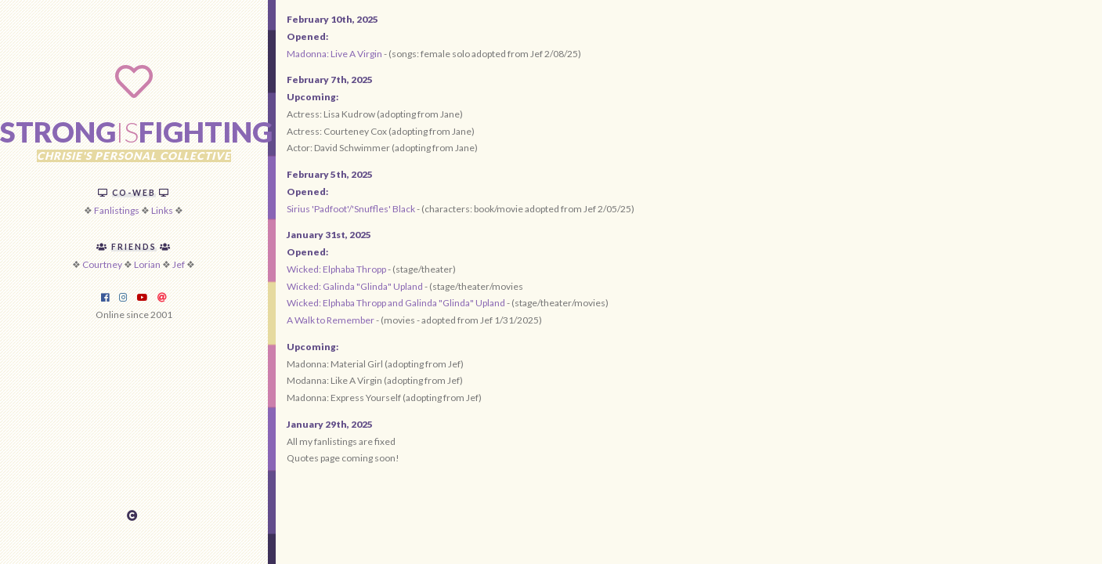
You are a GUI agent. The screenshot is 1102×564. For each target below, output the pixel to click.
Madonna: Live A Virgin (334, 54)
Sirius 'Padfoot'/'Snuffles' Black (352, 209)
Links (162, 210)
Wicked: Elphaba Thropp (336, 269)
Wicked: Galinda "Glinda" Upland (355, 286)
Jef (178, 264)
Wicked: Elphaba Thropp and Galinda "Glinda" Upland (396, 303)
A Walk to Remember (330, 320)
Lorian (147, 264)
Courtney (102, 264)
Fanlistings (116, 210)
